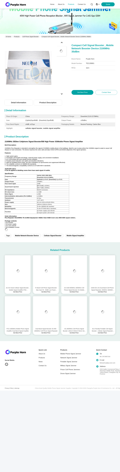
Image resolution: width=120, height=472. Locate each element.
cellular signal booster (52, 235)
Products (16, 36)
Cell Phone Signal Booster (30, 36)
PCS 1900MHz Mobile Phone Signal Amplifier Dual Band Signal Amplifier (18, 330)
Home (52, 4)
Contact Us (42, 365)
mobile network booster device (27, 235)
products (71, 4)
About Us (42, 354)
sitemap (17, 388)
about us (61, 4)
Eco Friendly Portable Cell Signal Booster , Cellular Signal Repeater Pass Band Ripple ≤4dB (102, 330)
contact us (82, 4)
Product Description (47, 103)
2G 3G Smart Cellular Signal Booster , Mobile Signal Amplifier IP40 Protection (17, 289)
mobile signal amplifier (75, 235)
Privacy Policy (9, 388)
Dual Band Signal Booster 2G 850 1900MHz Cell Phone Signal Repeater (46, 330)
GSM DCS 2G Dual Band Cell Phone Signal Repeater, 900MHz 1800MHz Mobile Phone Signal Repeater (102, 289)
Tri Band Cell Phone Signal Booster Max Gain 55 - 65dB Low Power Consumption (46, 289)
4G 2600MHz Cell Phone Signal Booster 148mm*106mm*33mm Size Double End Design (74, 330)
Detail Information (18, 103)
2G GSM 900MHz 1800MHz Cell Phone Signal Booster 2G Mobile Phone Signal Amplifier (74, 289)
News (41, 361)
